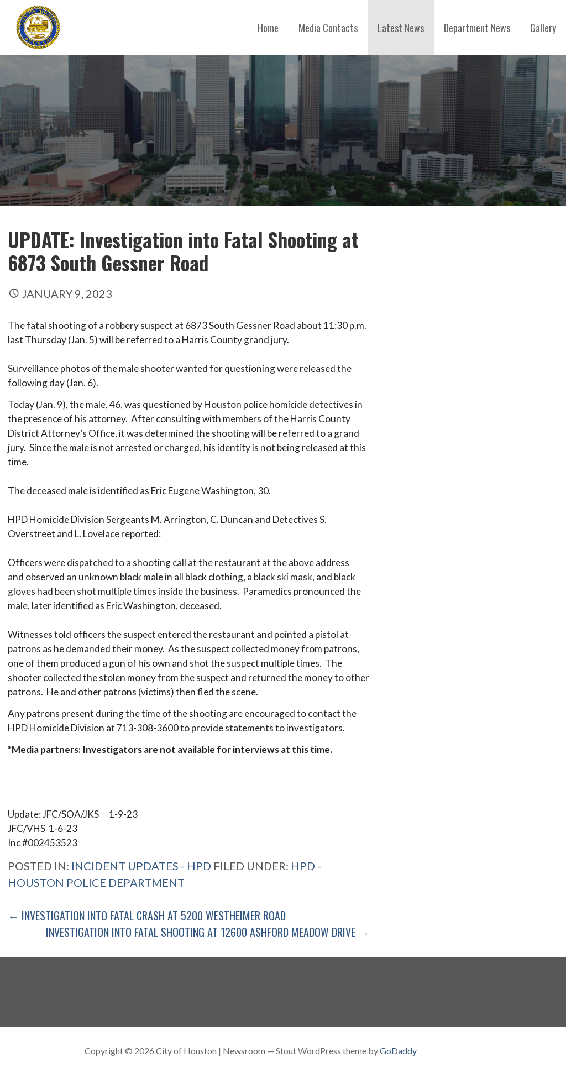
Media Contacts (328, 27)
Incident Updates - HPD (141, 865)
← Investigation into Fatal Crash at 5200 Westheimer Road (147, 915)
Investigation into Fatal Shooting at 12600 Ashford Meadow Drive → (207, 932)
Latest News (401, 27)
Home (268, 27)
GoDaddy (398, 1050)
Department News (477, 27)
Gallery (543, 27)
